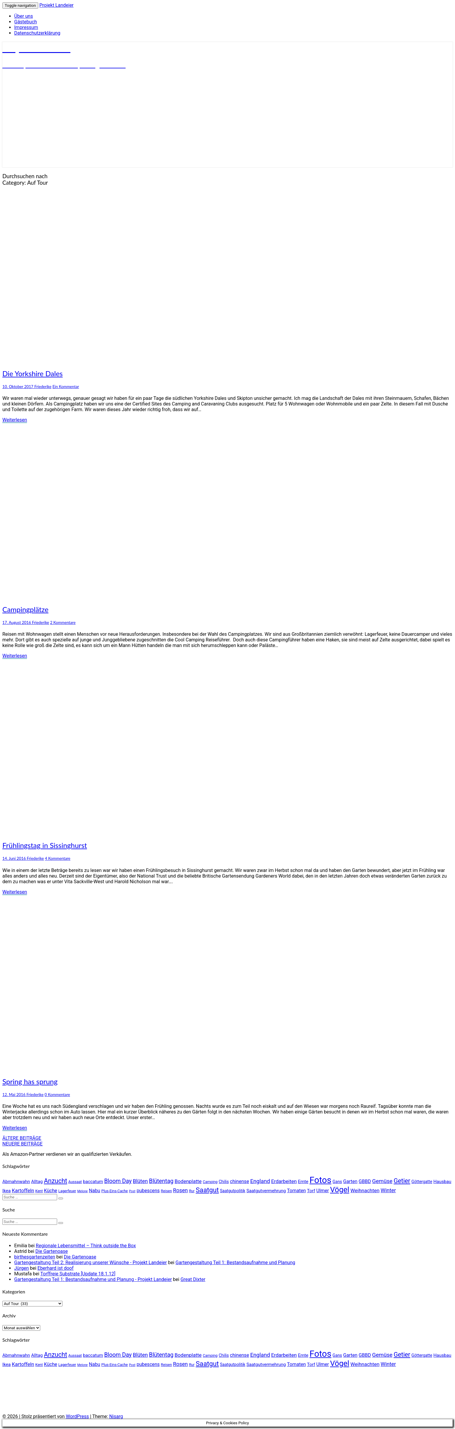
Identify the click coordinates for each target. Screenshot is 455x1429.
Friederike (43, 386)
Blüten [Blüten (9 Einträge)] (140, 1181)
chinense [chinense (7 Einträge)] (239, 1181)
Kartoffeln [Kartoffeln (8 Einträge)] (23, 1190)
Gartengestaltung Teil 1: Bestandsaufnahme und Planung (235, 1262)
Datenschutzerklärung (37, 33)
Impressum (26, 27)
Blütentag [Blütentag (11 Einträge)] (161, 1181)
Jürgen (21, 1268)
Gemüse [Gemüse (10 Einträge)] (382, 1181)
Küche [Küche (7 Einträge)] (50, 1190)
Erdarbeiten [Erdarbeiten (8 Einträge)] (284, 1181)
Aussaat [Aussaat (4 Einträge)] (75, 1181)
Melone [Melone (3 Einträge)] (82, 1191)
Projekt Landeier (56, 5)
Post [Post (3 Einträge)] (132, 1191)
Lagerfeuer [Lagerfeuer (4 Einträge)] (67, 1191)
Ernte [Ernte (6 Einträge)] (303, 1181)
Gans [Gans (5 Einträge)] (337, 1181)
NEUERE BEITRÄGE (22, 1144)
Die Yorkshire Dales (32, 373)
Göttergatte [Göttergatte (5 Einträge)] (421, 1181)
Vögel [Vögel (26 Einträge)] (339, 1189)
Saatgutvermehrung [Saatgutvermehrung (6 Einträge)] (266, 1190)
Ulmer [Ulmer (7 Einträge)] (322, 1190)
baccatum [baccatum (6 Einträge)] (93, 1181)
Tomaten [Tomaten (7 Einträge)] (296, 1190)
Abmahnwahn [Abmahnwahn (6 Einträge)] (16, 1181)
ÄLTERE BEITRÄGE (21, 1138)
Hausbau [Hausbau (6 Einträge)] (442, 1181)
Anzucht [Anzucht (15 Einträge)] (55, 1181)
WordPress (77, 1416)
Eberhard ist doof (56, 1268)
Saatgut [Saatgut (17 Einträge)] (207, 1190)
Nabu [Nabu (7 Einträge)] (94, 1190)
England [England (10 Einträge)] (260, 1181)
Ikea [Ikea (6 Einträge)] (6, 1190)
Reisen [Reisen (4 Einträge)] (166, 1191)
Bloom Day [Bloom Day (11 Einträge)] (118, 1181)
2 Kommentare (62, 622)
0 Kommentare (57, 1094)
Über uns (23, 16)
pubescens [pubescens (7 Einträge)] (148, 1190)
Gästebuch (25, 22)
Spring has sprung (29, 1081)
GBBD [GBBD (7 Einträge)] (364, 1181)
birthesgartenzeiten (34, 1257)
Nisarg (116, 1416)
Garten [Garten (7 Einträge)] (350, 1181)
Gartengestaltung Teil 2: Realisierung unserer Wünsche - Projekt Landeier (90, 1262)
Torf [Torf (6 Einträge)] (311, 1190)
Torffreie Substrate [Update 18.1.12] (77, 1274)
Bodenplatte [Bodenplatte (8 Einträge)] (188, 1181)
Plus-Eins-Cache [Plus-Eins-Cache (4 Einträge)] (114, 1191)
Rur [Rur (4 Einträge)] (191, 1191)
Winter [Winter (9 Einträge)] (388, 1190)
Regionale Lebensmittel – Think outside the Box (86, 1245)
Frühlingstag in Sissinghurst (44, 845)
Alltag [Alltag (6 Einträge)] (37, 1181)
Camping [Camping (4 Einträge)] (210, 1181)
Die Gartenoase (52, 1251)
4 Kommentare (57, 858)
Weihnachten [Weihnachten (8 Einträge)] (365, 1190)
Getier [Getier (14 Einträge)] (402, 1181)
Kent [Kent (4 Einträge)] (39, 1191)
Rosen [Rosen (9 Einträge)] (180, 1190)
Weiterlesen (14, 420)
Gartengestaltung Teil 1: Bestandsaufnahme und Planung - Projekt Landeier (93, 1279)
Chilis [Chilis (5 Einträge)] (224, 1181)
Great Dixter (193, 1279)
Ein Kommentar (65, 386)
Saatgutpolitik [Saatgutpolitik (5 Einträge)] (232, 1190)
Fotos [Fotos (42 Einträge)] (321, 1180)
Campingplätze (25, 609)
